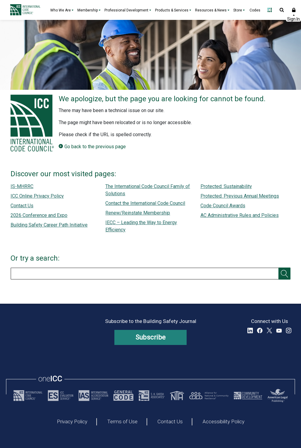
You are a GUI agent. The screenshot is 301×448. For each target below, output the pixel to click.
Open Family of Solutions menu (270, 10)
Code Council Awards (222, 205)
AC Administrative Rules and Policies (239, 215)
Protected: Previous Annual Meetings (239, 196)
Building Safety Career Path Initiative (49, 225)
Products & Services (171, 10)
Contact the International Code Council (145, 203)
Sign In (294, 10)
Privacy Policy (72, 422)
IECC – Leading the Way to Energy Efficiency (141, 226)
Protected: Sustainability (226, 186)
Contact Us (22, 205)
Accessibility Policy (223, 422)
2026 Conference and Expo (39, 215)
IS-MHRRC (22, 186)
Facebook (259, 330)
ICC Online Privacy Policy (37, 196)
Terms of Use (122, 422)
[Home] (27, 10)
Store (237, 10)
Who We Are (60, 10)
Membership (87, 10)
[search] (150, 274)
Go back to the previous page (95, 146)
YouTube (279, 330)
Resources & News (211, 10)
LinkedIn (250, 330)
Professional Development (126, 10)
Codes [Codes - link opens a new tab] (255, 10)
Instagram (288, 330)
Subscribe (150, 337)
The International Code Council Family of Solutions (147, 189)
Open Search (282, 10)
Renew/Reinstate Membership (137, 213)
